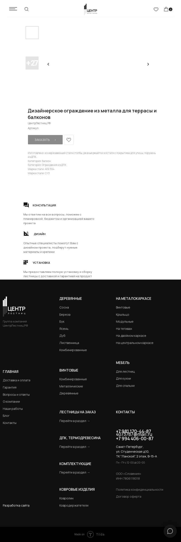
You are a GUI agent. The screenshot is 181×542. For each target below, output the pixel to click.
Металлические (71, 386)
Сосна (64, 307)
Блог (6, 416)
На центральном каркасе (134, 343)
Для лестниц (125, 371)
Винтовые (123, 307)
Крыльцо (122, 314)
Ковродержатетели (73, 505)
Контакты (9, 423)
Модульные (125, 321)
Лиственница (69, 343)
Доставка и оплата (16, 380)
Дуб (62, 336)
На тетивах (124, 329)
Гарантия (9, 387)
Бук (61, 321)
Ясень (63, 329)
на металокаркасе (133, 298)
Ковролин (66, 498)
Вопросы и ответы (16, 394)
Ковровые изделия (77, 489)
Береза (64, 314)
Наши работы (13, 409)
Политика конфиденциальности (139, 489)
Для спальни (125, 386)
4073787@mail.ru (134, 434)
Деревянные (70, 298)
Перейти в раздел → (74, 421)
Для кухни (123, 378)
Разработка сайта (16, 505)
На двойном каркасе (131, 336)
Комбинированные (73, 350)
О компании (11, 401)
